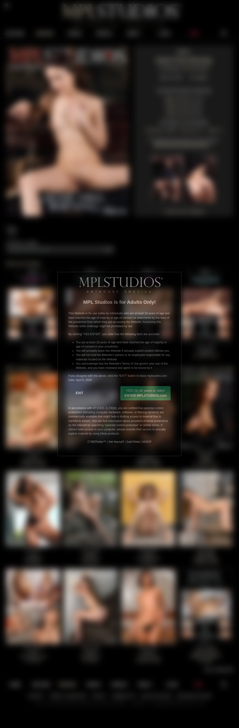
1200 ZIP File (178, 113)
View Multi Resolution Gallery (183, 90)
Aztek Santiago (195, 67)
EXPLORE (15, 33)
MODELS (104, 33)
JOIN (194, 33)
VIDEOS (75, 33)
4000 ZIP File (177, 98)
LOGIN (164, 33)
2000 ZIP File (178, 106)
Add (109, 249)
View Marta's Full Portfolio (183, 122)
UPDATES (44, 33)
